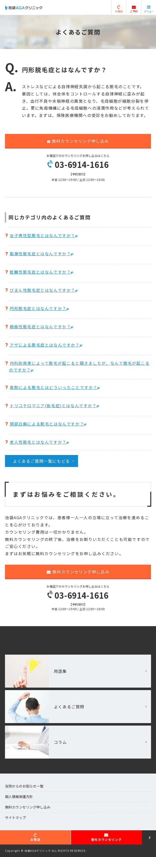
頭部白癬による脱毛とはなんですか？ (47, 424)
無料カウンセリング (106, 837)
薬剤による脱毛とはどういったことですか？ (53, 387)
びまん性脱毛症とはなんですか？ (42, 290)
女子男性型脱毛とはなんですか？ (42, 235)
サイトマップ (15, 817)
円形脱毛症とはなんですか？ (38, 308)
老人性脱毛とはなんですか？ (38, 442)
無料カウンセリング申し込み (78, 141)
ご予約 (134, 9)
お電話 (119, 9)
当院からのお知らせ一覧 (24, 786)
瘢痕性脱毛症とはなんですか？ (40, 327)
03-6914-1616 (78, 164)
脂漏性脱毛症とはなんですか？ (40, 254)
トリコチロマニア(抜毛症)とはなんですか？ (53, 406)
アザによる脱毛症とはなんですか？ (45, 345)
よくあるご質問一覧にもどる (41, 461)
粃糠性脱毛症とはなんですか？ (40, 272)
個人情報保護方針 (19, 796)
